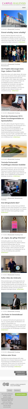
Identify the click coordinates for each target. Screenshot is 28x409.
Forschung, (17, 64)
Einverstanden (21, 394)
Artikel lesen (21, 42)
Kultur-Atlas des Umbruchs (11, 278)
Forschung (17, 29)
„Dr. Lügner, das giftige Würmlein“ (13, 238)
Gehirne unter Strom (8, 355)
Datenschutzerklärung (7, 399)
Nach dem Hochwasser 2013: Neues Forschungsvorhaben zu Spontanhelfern (12, 118)
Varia (21, 234)
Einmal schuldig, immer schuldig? (13, 32)
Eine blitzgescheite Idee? (10, 203)
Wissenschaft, (11, 29)
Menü (24, 7)
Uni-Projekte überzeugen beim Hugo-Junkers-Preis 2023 (12, 70)
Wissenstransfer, (19, 198)
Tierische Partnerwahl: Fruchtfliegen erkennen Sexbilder (13, 163)
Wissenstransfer (5, 65)
